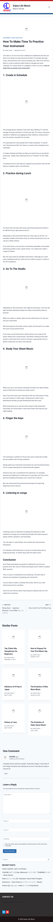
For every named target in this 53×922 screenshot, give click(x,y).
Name (6, 821)
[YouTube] (7, 912)
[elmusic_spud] (3, 912)
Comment (8, 794)
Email (6, 830)
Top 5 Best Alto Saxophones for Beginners (10, 651)
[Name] (26, 821)
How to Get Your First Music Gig (39, 606)
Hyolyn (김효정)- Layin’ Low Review (14, 869)
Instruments (7, 38)
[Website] (26, 839)
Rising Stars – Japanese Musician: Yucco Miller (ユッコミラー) (13, 608)
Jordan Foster (8, 50)
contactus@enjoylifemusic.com (13, 902)
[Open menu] (49, 7)
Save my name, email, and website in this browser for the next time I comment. (26, 845)
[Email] (26, 830)
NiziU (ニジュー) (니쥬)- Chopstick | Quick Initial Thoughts (22, 879)
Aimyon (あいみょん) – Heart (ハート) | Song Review (20, 885)
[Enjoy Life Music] (16, 7)
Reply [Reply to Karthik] (6, 773)
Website (6, 839)
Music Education (17, 38)
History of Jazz (10, 722)
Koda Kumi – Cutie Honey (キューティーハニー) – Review (22, 882)
